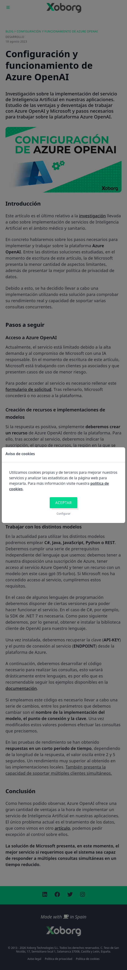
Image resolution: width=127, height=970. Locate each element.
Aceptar (63, 502)
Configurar (63, 514)
